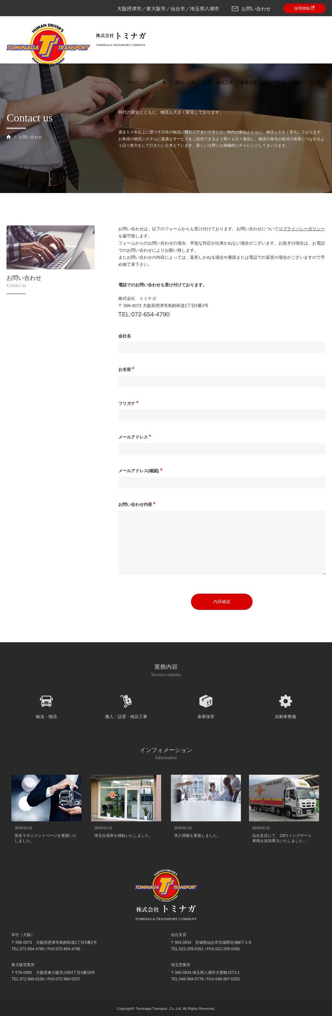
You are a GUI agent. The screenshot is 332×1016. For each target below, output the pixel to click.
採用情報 (304, 8)
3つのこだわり (142, 82)
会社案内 (317, 82)
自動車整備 (274, 82)
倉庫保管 (248, 82)
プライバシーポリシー (304, 228)
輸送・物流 (173, 82)
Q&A (296, 82)
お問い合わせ (251, 9)
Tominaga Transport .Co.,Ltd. (159, 1008)
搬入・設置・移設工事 (212, 82)
